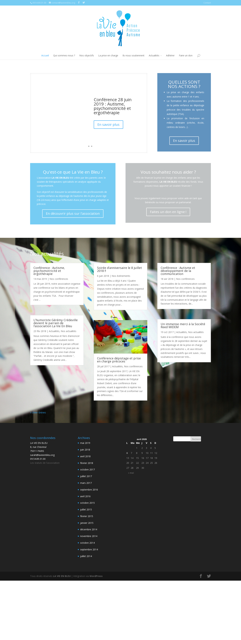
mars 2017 (86, 482)
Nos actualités (68, 331)
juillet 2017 (86, 476)
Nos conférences (59, 278)
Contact (207, 2)
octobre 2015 (87, 502)
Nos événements (121, 275)
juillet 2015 (86, 509)
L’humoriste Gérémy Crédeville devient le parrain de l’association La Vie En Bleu (55, 323)
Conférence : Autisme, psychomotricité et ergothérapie (49, 271)
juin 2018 (85, 449)
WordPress (96, 576)
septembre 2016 (89, 489)
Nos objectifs (86, 55)
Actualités (154, 55)
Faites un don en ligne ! (168, 212)
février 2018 (86, 463)
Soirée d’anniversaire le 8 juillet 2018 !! (119, 269)
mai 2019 (85, 443)
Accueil (45, 55)
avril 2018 (85, 456)
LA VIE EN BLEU (62, 576)
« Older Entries (38, 412)
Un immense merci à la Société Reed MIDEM (183, 325)
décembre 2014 (88, 529)
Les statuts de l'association (45, 462)
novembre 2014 (88, 536)
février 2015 (86, 516)
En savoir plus (108, 124)
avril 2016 (85, 496)
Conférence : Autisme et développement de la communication (178, 271)
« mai (131, 472)
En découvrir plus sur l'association (73, 213)
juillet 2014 (86, 556)
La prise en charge (108, 55)
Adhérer (170, 55)
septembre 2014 (89, 549)
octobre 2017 (87, 469)
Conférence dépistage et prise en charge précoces (119, 359)
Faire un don (185, 55)
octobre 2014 (87, 542)
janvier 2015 (86, 522)
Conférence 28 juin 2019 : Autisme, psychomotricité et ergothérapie (113, 106)
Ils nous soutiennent (133, 55)
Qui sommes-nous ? (64, 55)
